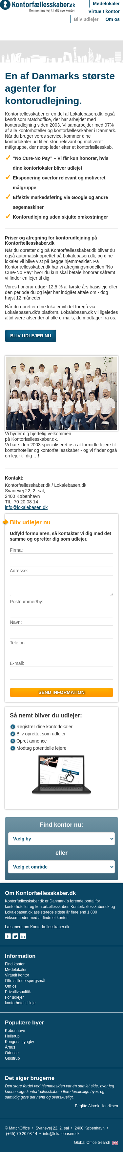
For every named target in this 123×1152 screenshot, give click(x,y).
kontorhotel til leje (20, 1003)
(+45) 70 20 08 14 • (24, 1133)
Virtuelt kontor (104, 11)
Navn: (16, 622)
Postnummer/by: (26, 601)
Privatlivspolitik (18, 992)
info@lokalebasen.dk (26, 507)
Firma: (16, 550)
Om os (112, 19)
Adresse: (19, 570)
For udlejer (14, 997)
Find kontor (15, 964)
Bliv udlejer (86, 19)
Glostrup (12, 1058)
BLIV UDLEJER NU (30, 335)
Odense (12, 1053)
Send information (61, 692)
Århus (10, 1047)
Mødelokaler (106, 3)
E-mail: (17, 663)
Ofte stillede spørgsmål (25, 980)
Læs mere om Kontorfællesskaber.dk (37, 927)
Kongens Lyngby (19, 1041)
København (15, 1030)
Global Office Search (92, 1142)
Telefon (17, 642)
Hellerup (12, 1036)
